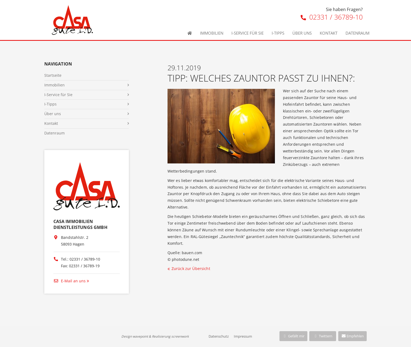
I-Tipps (278, 33)
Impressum (243, 336)
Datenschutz (219, 336)
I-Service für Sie (247, 33)
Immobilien (211, 33)
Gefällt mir (293, 336)
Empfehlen (352, 336)
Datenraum (357, 33)
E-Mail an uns (69, 280)
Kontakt (328, 33)
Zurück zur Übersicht (191, 268)
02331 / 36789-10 (332, 16)
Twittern (322, 336)
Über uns (302, 33)
